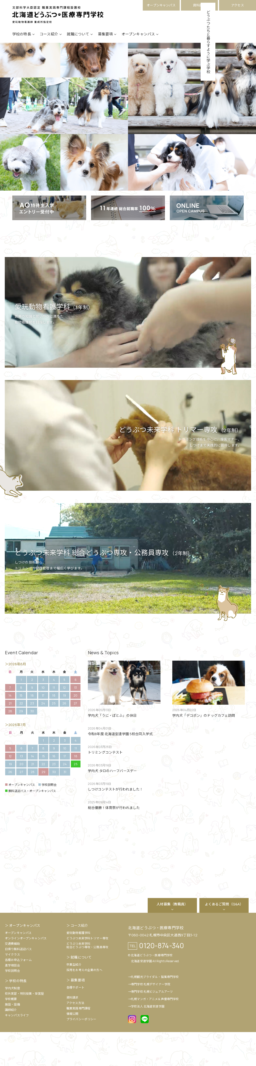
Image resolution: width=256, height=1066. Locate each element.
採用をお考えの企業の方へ (84, 1004)
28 (32, 806)
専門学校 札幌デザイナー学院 (150, 1018)
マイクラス (12, 988)
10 (43, 721)
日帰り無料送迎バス (18, 983)
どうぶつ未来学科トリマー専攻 (87, 972)
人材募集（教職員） (172, 938)
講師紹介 (11, 1044)
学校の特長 (21, 40)
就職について (78, 40)
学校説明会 (12, 1005)
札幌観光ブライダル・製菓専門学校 (155, 1011)
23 (32, 737)
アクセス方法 (75, 1037)
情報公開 (72, 1048)
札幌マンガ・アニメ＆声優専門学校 (155, 1033)
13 (75, 721)
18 (53, 729)
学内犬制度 (12, 1022)
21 (10, 737)
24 (43, 737)
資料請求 (199, 5)
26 (64, 737)
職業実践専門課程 (78, 1042)
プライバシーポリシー (81, 1053)
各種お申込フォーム (18, 994)
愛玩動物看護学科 (78, 967)
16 (32, 729)
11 (54, 721)
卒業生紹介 (73, 998)
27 (75, 737)
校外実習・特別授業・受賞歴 (24, 1027)
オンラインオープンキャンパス (26, 972)
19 (64, 729)
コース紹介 (49, 40)
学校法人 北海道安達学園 (147, 1040)
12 (64, 721)
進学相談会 (12, 999)
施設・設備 (12, 1038)
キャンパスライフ (17, 1049)
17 (43, 729)
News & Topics (103, 686)
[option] (97, 897)
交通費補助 (12, 977)
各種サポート (75, 1021)
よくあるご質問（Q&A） (224, 938)
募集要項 (105, 40)
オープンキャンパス (161, 5)
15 (21, 729)
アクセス (237, 5)
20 (75, 729)
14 (10, 729)
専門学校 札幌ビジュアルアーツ (152, 1025)
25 (53, 737)
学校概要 (11, 1033)
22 (21, 737)
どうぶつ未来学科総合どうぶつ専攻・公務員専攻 (87, 979)
